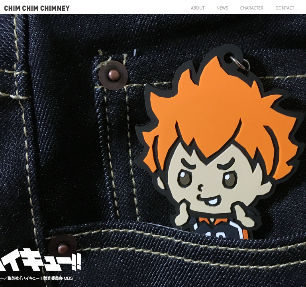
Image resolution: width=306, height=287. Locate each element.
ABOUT (197, 8)
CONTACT (284, 8)
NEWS (222, 8)
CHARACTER (251, 8)
